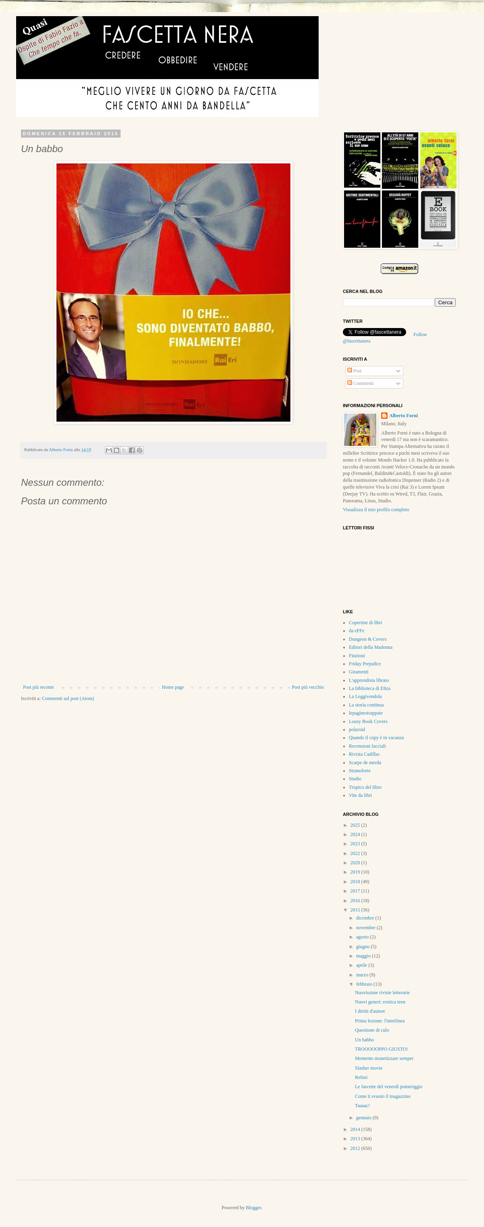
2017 (355, 891)
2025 (355, 825)
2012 (355, 1148)
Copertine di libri (365, 622)
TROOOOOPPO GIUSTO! (381, 1049)
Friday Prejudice (365, 664)
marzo (362, 975)
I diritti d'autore (370, 1011)
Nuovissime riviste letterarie (382, 992)
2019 (355, 872)
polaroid (357, 729)
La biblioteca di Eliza (369, 688)
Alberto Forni (61, 449)
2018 (355, 881)
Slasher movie (368, 1068)
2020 (355, 862)
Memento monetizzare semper (384, 1058)
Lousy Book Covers (368, 721)
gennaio (364, 1117)
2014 (355, 1129)
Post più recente (38, 687)
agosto (363, 937)
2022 (355, 853)
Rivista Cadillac (364, 754)
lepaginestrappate (366, 713)
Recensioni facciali (367, 746)
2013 (355, 1138)
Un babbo (364, 1040)
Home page (173, 687)
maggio (364, 956)
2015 (355, 910)
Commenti (360, 383)
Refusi (361, 1077)
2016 (355, 900)
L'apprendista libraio (369, 680)
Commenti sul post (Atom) (68, 698)
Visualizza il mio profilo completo (376, 509)
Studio (355, 779)
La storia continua (366, 705)
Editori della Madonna (370, 647)
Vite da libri (360, 795)
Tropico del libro (365, 787)
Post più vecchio (308, 687)
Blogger (253, 1207)
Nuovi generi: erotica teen (380, 1002)
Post (354, 371)
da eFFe (356, 630)
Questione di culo (372, 1030)
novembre (366, 927)
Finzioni (357, 655)
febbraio (364, 984)
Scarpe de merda (365, 762)
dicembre (366, 918)
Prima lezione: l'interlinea (380, 1021)
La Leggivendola (365, 696)
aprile (362, 965)
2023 (355, 844)
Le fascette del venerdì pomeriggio (388, 1086)
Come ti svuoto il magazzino (383, 1096)
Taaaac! (362, 1105)
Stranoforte (360, 770)
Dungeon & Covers (367, 639)
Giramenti (359, 672)
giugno (363, 946)
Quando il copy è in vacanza (376, 737)
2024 (355, 834)
